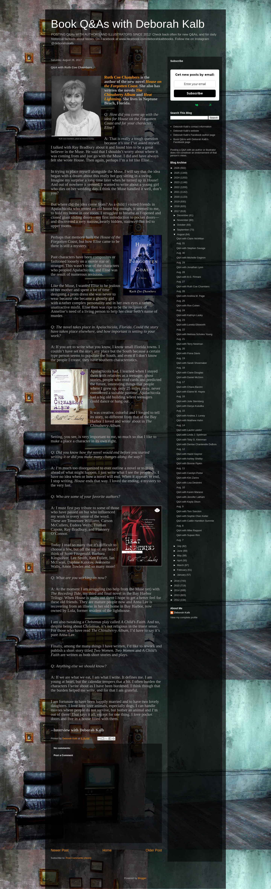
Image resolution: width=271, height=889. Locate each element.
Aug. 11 (180, 468)
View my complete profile (183, 617)
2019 (177, 201)
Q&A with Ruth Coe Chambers (192, 286)
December (183, 215)
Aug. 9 (179, 506)
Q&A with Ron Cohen (187, 305)
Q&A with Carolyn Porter (189, 473)
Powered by (195, 104)
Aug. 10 (180, 487)
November (183, 220)
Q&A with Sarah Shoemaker (191, 363)
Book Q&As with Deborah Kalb (128, 24)
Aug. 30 (180, 252)
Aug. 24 (180, 310)
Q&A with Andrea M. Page (190, 296)
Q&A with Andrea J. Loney (190, 415)
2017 (177, 211)
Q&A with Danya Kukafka (190, 406)
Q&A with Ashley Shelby (189, 458)
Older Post (154, 850)
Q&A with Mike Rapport (189, 530)
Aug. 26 (180, 291)
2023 (177, 182)
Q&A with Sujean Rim (188, 535)
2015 (177, 585)
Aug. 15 (180, 410)
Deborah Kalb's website (186, 130)
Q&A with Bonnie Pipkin (189, 463)
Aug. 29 (180, 262)
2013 (177, 595)
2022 (177, 187)
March (181, 565)
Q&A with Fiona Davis (188, 353)
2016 (177, 580)
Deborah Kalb (182, 612)
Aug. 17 (180, 382)
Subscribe (195, 93)
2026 (177, 168)
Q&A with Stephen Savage (190, 248)
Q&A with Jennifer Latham (190, 497)
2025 (177, 172)
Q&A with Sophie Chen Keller (192, 516)
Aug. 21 (180, 339)
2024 (177, 177)
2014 (177, 590)
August (181, 234)
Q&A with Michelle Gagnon (191, 257)
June (180, 550)
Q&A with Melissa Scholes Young (194, 334)
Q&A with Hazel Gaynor (189, 454)
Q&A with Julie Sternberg (190, 401)
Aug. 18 (180, 367)
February (182, 569)
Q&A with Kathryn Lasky (189, 315)
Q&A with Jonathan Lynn (189, 267)
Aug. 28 (180, 272)
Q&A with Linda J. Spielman (191, 434)
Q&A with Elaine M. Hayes (190, 391)
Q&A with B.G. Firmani (188, 276)
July (179, 546)
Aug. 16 (180, 396)
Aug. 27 (180, 281)
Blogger (142, 878)
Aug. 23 (180, 319)
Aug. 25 (180, 300)
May (179, 555)
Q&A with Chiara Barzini (189, 387)
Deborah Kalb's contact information (192, 126)
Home (107, 850)
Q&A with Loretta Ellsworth (190, 324)
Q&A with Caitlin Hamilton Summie (195, 520)
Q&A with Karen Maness (189, 492)
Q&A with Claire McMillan (190, 238)
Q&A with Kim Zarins (187, 477)
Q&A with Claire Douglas (189, 372)
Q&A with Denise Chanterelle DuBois (196, 444)
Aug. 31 (180, 243)
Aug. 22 (180, 329)
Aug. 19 (180, 358)
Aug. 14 (180, 425)
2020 (177, 196)
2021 (177, 191)
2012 (177, 599)
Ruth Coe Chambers (121, 77)
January (182, 574)
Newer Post (60, 850)
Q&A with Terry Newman (189, 343)
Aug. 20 (180, 348)
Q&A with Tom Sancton (188, 511)
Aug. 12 (180, 449)
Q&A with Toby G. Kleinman (191, 439)
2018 (177, 206)
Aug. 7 (179, 540)
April (180, 560)
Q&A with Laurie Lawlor (189, 430)
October (182, 224)
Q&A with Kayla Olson (188, 501)
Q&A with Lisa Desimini (189, 482)
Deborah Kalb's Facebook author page (194, 134)
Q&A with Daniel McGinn (189, 377)
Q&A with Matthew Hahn (189, 420)
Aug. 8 (179, 525)
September (183, 229)
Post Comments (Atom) (78, 858)
